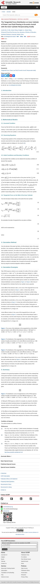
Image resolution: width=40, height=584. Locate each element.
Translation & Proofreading (7, 572)
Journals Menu (6, 456)
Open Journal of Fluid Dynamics (9, 19)
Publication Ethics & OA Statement (9, 478)
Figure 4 (29, 281)
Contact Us (3, 563)
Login (4, 7)
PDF (18, 36)
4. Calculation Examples (9, 267)
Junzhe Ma (3, 30)
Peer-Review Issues (26, 559)
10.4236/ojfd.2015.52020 (10, 36)
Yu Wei (8, 30)
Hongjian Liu (21, 30)
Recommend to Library (6, 487)
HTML (21, 36)
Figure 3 (14, 314)
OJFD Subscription (5, 476)
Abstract (3, 41)
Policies (23, 566)
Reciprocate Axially (31, 70)
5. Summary (5, 369)
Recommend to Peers (6, 484)
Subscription (4, 570)
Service (3, 566)
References (4, 426)
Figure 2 (14, 302)
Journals (9, 11)
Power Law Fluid (14, 70)
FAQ (2, 574)
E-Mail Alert (3, 473)
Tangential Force (5, 70)
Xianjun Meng (28, 30)
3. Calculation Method (8, 242)
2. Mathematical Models (9, 119)
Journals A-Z (4, 554)
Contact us (3, 490)
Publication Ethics (25, 570)
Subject (3, 557)
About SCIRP (25, 552)
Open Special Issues (7, 461)
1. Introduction (6, 90)
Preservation (24, 572)
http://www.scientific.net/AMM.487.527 (14, 452)
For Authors (24, 557)
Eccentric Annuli (22, 70)
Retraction (23, 574)
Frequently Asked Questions (7, 481)
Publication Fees (25, 554)
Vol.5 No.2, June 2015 (23, 19)
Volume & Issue (5, 577)
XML (25, 36)
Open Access (24, 568)
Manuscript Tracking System (8, 568)
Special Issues (24, 561)
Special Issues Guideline (8, 467)
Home (3, 11)
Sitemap (3, 561)
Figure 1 (23, 281)
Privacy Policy (24, 577)
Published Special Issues (8, 464)
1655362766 (6, 511)
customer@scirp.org (8, 506)
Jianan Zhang (14, 30)
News (22, 563)
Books (2, 559)
